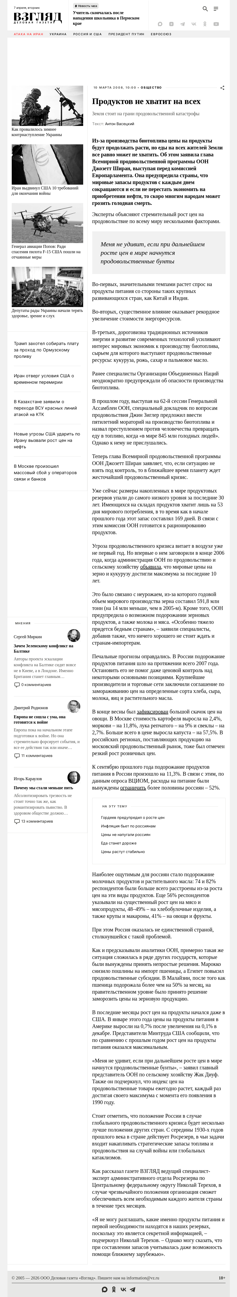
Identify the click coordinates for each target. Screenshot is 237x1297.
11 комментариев (37, 755)
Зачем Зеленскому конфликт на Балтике (43, 648)
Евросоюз (161, 34)
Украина (58, 34)
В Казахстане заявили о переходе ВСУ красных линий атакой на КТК (45, 408)
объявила (150, 567)
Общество (151, 87)
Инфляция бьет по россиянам (128, 826)
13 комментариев (37, 821)
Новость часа (87, 6)
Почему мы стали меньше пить (43, 788)
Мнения (23, 623)
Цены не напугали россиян (125, 834)
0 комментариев (36, 684)
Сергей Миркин (28, 636)
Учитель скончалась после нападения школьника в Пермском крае (106, 18)
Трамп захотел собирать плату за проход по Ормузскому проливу (46, 350)
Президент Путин (126, 34)
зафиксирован (152, 712)
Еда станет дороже (118, 843)
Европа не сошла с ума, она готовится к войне (40, 719)
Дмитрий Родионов (31, 707)
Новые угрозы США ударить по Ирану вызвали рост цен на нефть (47, 440)
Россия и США (87, 34)
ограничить (133, 788)
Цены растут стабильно (123, 851)
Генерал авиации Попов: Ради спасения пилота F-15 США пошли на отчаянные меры (46, 251)
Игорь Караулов (28, 778)
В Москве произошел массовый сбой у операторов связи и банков (45, 472)
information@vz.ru (142, 1278)
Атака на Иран (28, 34)
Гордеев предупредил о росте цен (132, 817)
